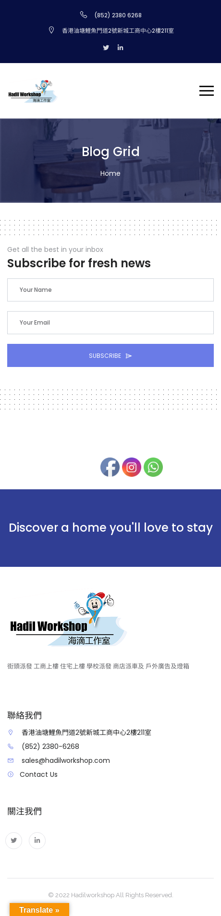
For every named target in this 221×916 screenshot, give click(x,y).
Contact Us (39, 774)
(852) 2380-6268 (50, 746)
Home (110, 173)
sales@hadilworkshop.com (66, 760)
